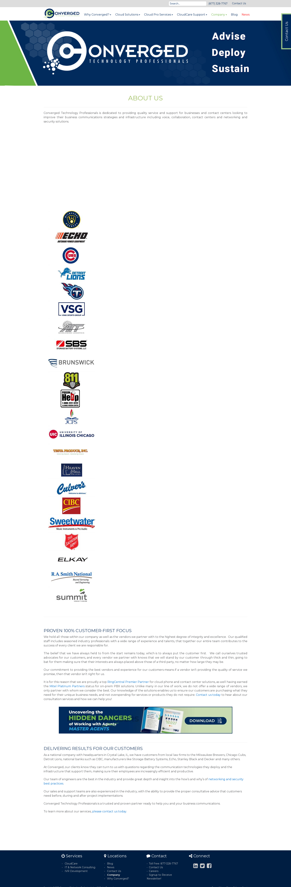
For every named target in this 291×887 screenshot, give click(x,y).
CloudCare (71, 863)
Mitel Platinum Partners (67, 686)
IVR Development (76, 871)
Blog (234, 14)
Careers (153, 871)
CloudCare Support (192, 14)
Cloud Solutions (127, 14)
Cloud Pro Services (158, 14)
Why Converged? (97, 14)
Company (219, 14)
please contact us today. (109, 811)
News (246, 14)
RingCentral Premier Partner (128, 682)
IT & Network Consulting (80, 867)
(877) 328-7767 (218, 3)
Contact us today (208, 695)
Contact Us (239, 3)
